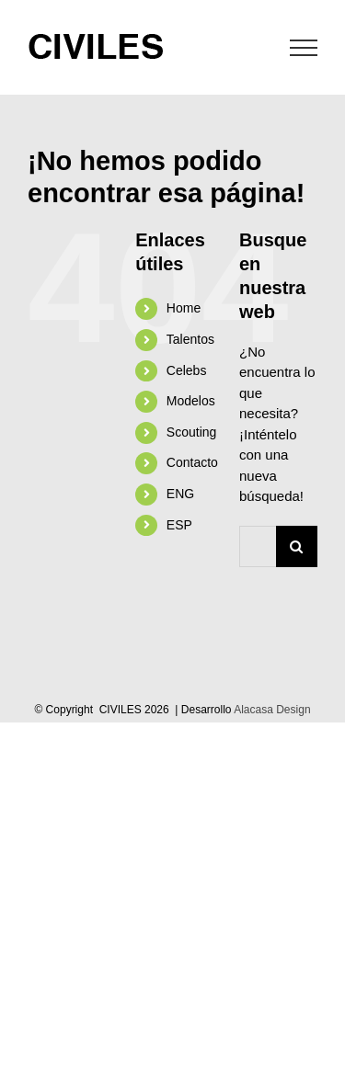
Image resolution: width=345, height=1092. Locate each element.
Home (184, 308)
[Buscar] (296, 546)
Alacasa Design (272, 709)
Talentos (190, 339)
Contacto (192, 462)
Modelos (191, 400)
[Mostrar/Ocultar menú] (304, 48)
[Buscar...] (257, 546)
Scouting (191, 432)
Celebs (187, 370)
